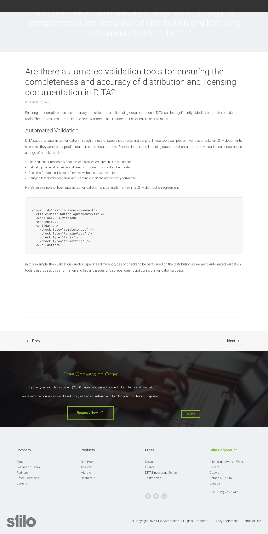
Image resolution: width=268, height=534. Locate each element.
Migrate (86, 472)
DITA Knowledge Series (161, 472)
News (149, 462)
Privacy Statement (225, 521)
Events (149, 467)
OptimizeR (88, 478)
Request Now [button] (90, 412)
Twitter (240, 5)
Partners (22, 472)
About (20, 462)
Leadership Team (28, 467)
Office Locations (27, 478)
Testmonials (153, 478)
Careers (21, 483)
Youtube (250, 5)
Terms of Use (252, 521)
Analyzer (86, 467)
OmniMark (87, 462)
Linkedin (259, 5)
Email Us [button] (191, 414)
